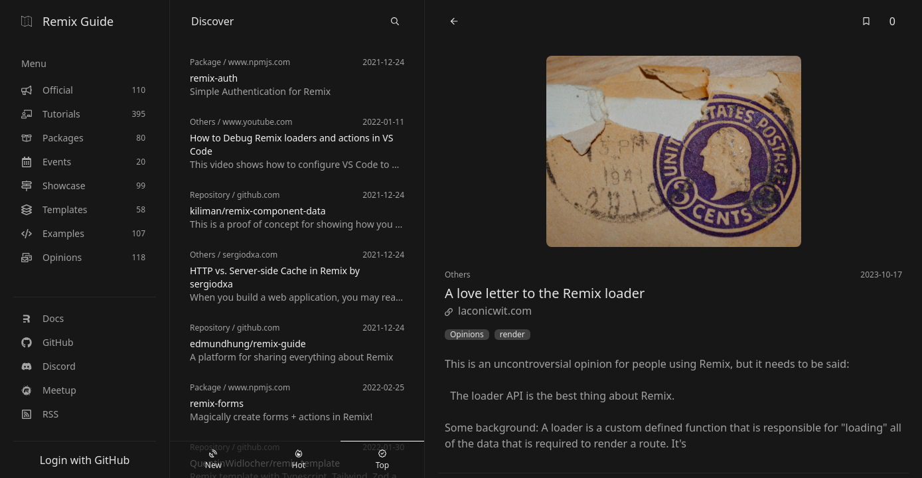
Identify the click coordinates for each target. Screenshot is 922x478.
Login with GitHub (85, 460)
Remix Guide (67, 21)
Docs (42, 318)
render (512, 334)
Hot (298, 460)
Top (382, 460)
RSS (39, 414)
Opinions (467, 334)
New (213, 460)
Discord (48, 366)
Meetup (48, 390)
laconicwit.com (488, 310)
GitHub (47, 342)
